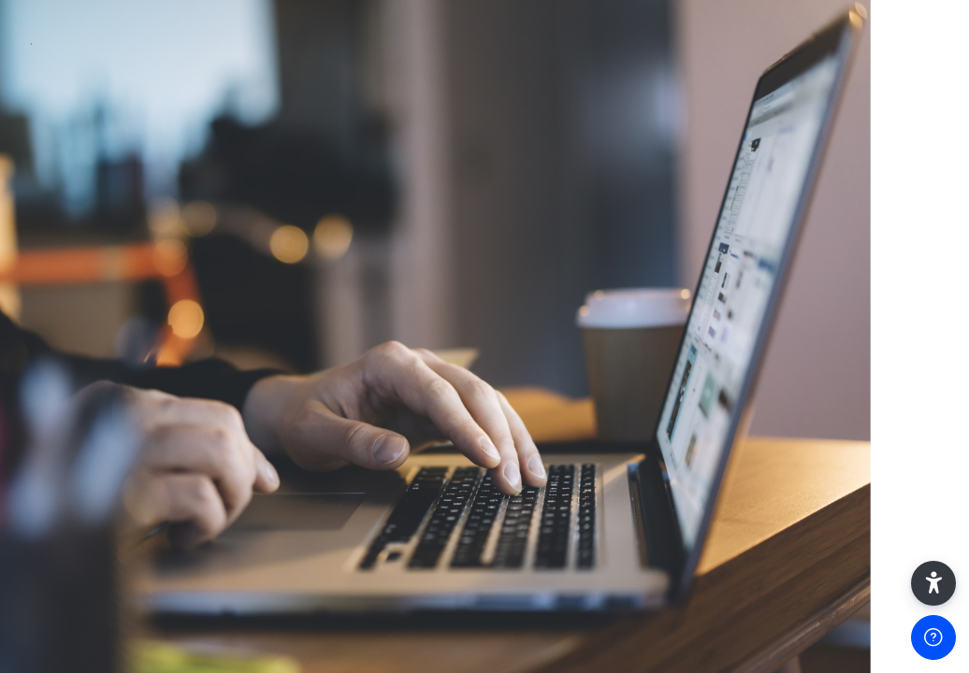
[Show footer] (933, 637)
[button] (933, 583)
